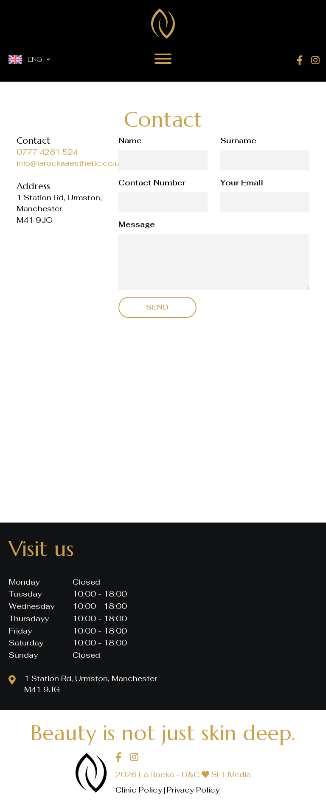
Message (136, 224)
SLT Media (231, 774)
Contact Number (151, 183)
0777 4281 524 (47, 152)
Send (157, 307)
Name (130, 140)
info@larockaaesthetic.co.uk (70, 163)
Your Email (241, 183)
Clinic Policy (138, 790)
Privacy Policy (193, 790)
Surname (238, 140)
